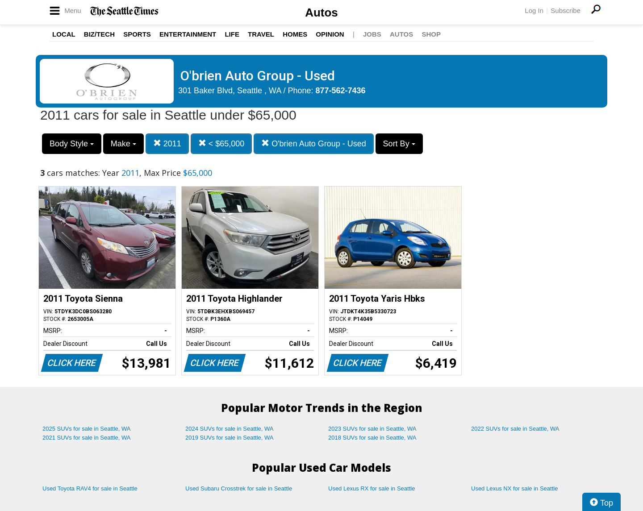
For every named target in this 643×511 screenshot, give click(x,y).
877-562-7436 (341, 90)
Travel (261, 34)
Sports (137, 34)
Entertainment (187, 34)
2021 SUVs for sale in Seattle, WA (86, 437)
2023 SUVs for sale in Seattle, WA (372, 428)
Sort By (399, 143)
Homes (295, 34)
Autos (321, 12)
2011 (167, 143)
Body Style (72, 143)
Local (63, 34)
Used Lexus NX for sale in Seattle (514, 488)
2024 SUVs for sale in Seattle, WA (229, 428)
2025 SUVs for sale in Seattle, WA (86, 428)
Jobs (372, 34)
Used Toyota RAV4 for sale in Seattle (90, 488)
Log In (534, 10)
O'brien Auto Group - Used (313, 143)
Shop (431, 34)
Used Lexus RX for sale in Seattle (371, 488)
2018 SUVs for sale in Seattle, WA (372, 437)
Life (232, 34)
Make (123, 143)
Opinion (330, 34)
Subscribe (565, 10)
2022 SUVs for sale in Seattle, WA (515, 428)
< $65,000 (221, 143)
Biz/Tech (99, 34)
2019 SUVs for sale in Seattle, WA (229, 437)
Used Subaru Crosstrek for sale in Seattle (238, 488)
